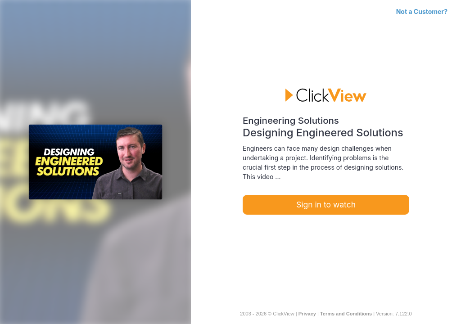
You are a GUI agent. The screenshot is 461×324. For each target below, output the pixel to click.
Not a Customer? (421, 11)
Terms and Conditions (346, 313)
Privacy (307, 313)
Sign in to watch (326, 204)
